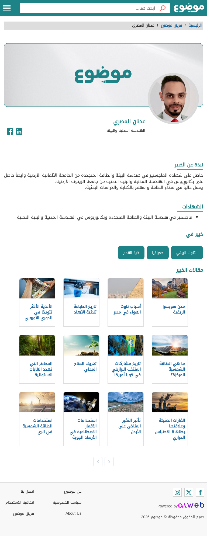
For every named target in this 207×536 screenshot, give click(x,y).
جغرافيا (157, 252)
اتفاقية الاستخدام (19, 502)
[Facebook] (200, 492)
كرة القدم (131, 252)
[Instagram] (177, 492)
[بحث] (162, 8)
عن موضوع (72, 491)
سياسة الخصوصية (67, 502)
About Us (73, 513)
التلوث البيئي (187, 252)
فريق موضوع (23, 513)
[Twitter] (188, 492)
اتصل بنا (27, 491)
